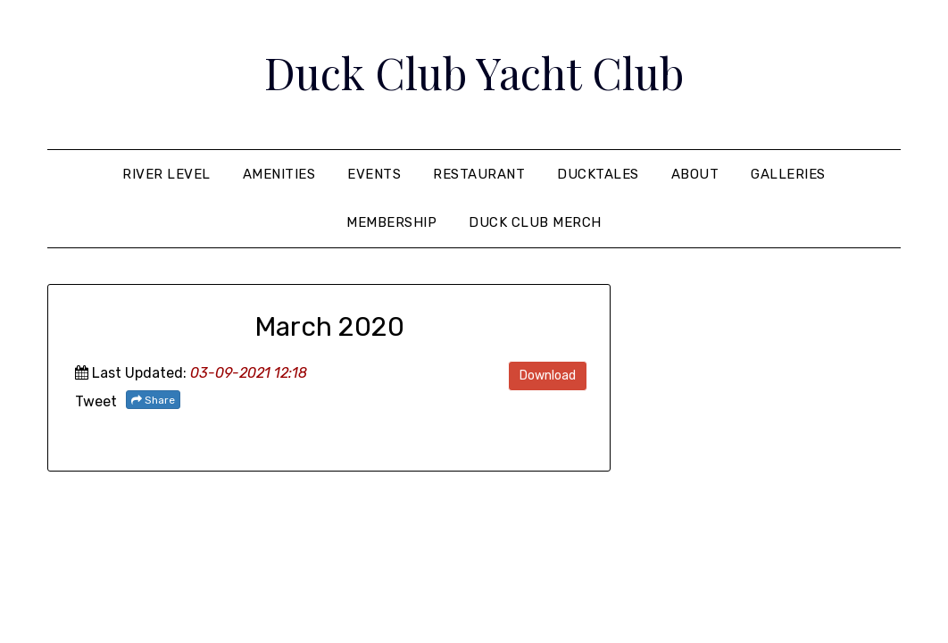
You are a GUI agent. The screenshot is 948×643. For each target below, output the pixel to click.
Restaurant (479, 174)
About (695, 174)
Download (548, 375)
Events (374, 174)
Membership (391, 222)
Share (153, 400)
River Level (166, 174)
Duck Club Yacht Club (474, 72)
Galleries (788, 174)
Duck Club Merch (535, 222)
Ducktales (598, 174)
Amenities (279, 174)
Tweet (96, 401)
